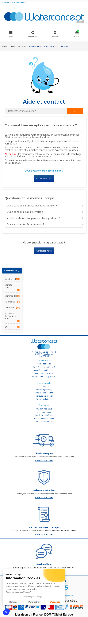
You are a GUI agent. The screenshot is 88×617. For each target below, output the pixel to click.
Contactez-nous (44, 178)
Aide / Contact (19, 2)
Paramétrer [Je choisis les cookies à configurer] (34, 602)
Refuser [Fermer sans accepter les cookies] (13, 602)
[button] (6, 612)
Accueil (6, 2)
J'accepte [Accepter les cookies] (55, 602)
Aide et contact (44, 101)
